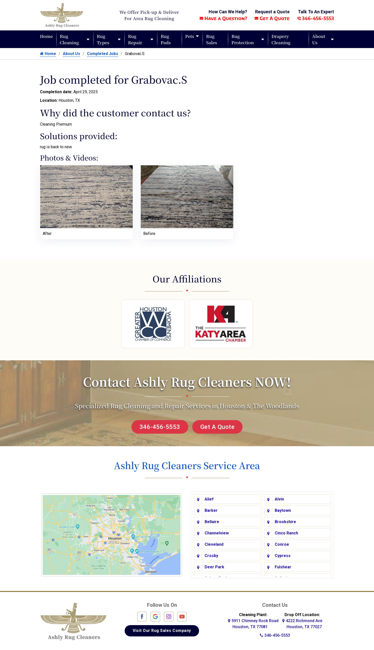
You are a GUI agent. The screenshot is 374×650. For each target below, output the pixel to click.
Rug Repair (135, 39)
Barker (211, 510)
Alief (209, 499)
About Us (318, 39)
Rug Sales (211, 39)
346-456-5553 (315, 18)
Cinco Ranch (286, 533)
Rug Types (103, 39)
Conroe (282, 544)
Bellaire (212, 521)
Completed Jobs (102, 53)
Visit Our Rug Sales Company (162, 630)
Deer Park (214, 567)
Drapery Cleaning (281, 39)
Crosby (211, 555)
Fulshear (283, 567)
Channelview (217, 533)
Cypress (283, 555)
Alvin (279, 499)
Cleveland (214, 544)
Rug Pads (166, 39)
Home (46, 36)
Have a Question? (223, 18)
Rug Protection (242, 39)
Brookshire (285, 521)
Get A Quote (272, 18)
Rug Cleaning (69, 39)
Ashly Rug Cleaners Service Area (187, 465)
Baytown (283, 510)
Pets (189, 36)
